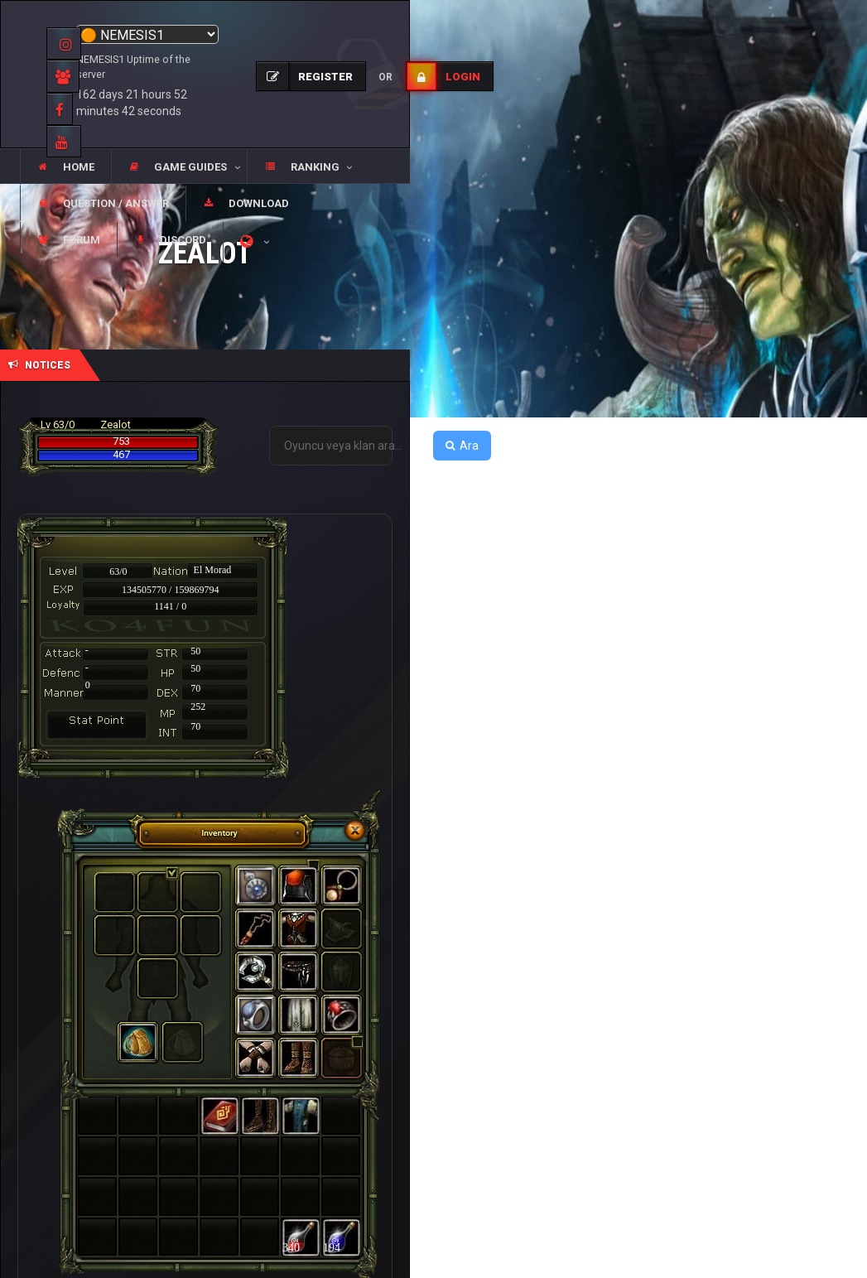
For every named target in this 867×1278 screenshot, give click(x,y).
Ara (462, 445)
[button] (179, 167)
